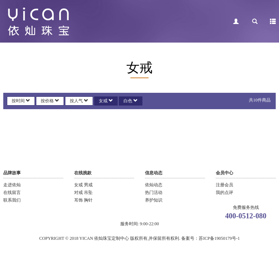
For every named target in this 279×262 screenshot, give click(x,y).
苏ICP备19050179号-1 (219, 238)
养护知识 (153, 200)
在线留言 (12, 192)
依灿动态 (153, 184)
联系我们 (12, 200)
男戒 (88, 184)
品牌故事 (12, 172)
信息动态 (153, 172)
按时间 (21, 100)
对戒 (79, 192)
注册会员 (224, 184)
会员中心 (224, 172)
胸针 (88, 200)
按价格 (50, 100)
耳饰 (79, 200)
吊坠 (88, 192)
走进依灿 (12, 184)
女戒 (106, 100)
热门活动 (153, 192)
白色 (131, 100)
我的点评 (224, 192)
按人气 (79, 100)
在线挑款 (83, 172)
